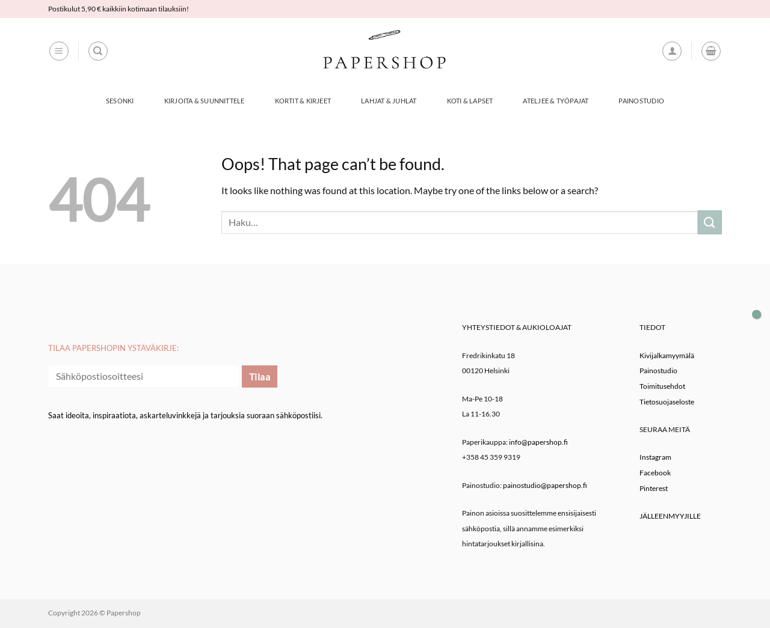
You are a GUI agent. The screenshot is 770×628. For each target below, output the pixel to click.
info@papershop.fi (538, 442)
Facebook (655, 472)
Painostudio (641, 101)
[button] (59, 51)
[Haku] (98, 51)
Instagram (655, 457)
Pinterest (653, 488)
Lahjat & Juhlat (388, 101)
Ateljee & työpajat (555, 101)
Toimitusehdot (662, 386)
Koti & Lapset (470, 101)
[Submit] (710, 222)
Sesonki (120, 101)
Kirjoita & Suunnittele (204, 101)
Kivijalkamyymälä (666, 355)
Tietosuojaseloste (666, 401)
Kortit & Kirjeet (303, 101)
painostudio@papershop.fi (545, 485)
